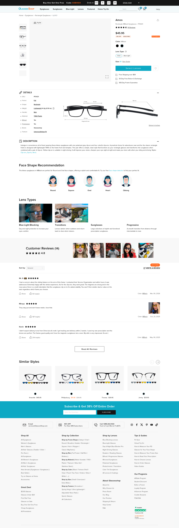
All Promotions (26, 511)
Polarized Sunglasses (110, 463)
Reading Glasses (116, 453)
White (64, 476)
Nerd (34, 152)
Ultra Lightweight (78, 489)
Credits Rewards (140, 495)
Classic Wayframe (68, 450)
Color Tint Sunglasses (110, 469)
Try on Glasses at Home (29, 476)
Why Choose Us (108, 488)
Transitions (117, 466)
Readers (106, 453)
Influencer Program (141, 491)
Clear (118, 55)
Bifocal (24, 120)
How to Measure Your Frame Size (146, 453)
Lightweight (38, 108)
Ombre (82, 473)
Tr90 (88, 460)
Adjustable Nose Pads (69, 493)
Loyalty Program (140, 488)
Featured (91, 9)
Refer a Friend (139, 485)
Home (21, 15)
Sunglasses (57, 9)
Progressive (26, 124)
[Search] (128, 9)
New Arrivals (25, 469)
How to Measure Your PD (143, 446)
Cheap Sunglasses (27, 508)
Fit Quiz (137, 440)
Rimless (64, 456)
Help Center (107, 505)
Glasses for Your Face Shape (144, 450)
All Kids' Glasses (27, 450)
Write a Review (153, 268)
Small (74, 479)
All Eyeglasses (26, 440)
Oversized (80, 479)
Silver (88, 473)
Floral (69, 473)
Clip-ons (23, 152)
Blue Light (70, 9)
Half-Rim (84, 453)
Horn (70, 446)
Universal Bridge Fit (40, 132)
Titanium (70, 463)
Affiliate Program (140, 478)
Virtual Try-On (139, 443)
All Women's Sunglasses (29, 460)
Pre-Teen (24, 453)
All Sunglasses (26, 456)
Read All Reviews (89, 349)
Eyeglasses (44, 9)
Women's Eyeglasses (28, 443)
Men (35, 112)
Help (158, 9)
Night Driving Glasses (110, 450)
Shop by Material (68, 460)
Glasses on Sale (26, 501)
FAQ (104, 508)
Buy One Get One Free (29, 505)
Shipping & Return (109, 501)
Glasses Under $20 (28, 495)
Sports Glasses (67, 496)
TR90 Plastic (38, 116)
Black (75, 469)
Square (64, 446)
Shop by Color (67, 469)
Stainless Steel (67, 466)
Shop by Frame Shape (70, 440)
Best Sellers (25, 473)
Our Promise (107, 498)
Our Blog (106, 495)
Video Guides (139, 466)
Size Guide (126, 61)
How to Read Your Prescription (145, 456)
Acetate (83, 460)
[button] (158, 250)
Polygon (76, 446)
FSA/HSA (137, 498)
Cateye (81, 440)
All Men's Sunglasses (28, 463)
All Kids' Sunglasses (28, 466)
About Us (106, 485)
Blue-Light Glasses (109, 443)
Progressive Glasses (116, 456)
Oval (86, 440)
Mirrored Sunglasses (110, 460)
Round (64, 443)
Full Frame (75, 453)
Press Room (107, 491)
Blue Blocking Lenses (110, 440)
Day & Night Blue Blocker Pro (113, 446)
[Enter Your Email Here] (79, 412)
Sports (29, 152)
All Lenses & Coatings (110, 473)
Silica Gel (78, 463)
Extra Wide (65, 483)
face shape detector (116, 170)
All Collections (67, 499)
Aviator (77, 443)
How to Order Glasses (142, 463)
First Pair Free (26, 498)
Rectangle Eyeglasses (43, 15)
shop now (127, 3)
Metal (77, 460)
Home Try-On (103, 9)
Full (35, 100)
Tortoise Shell (83, 469)
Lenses (81, 9)
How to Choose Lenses (142, 460)
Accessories (25, 479)
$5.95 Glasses (26, 491)
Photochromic (107, 466)
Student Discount (140, 481)
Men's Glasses (26, 446)
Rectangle (37, 104)
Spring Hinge (66, 489)
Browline (71, 443)
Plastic (64, 463)
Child (42, 450)
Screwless (78, 486)
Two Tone (75, 473)
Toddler (36, 450)
